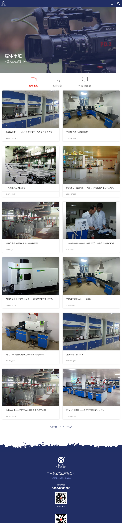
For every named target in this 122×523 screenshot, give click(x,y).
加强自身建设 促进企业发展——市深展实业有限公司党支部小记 (31, 299)
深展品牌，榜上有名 (75, 355)
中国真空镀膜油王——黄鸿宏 (78, 299)
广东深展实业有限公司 (15, 188)
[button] (112, 4)
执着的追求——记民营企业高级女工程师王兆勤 (26, 410)
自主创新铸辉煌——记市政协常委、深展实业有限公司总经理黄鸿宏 (91, 243)
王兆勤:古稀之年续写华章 (77, 132)
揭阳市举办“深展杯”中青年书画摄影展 (22, 243)
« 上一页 (53, 427)
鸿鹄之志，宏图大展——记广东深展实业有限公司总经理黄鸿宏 (91, 188)
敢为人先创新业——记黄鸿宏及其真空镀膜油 (85, 410)
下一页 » (68, 427)
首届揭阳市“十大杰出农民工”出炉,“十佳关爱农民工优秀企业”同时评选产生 (31, 132)
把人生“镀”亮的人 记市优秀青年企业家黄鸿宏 (25, 355)
